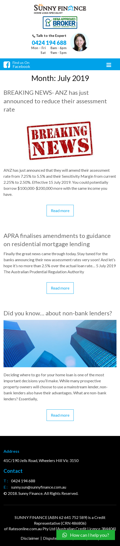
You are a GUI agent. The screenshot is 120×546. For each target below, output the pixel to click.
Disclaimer (30, 538)
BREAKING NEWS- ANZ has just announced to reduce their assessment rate (55, 101)
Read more (60, 210)
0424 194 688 (49, 42)
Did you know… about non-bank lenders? (58, 313)
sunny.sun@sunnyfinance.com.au (38, 487)
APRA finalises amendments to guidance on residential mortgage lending (57, 240)
